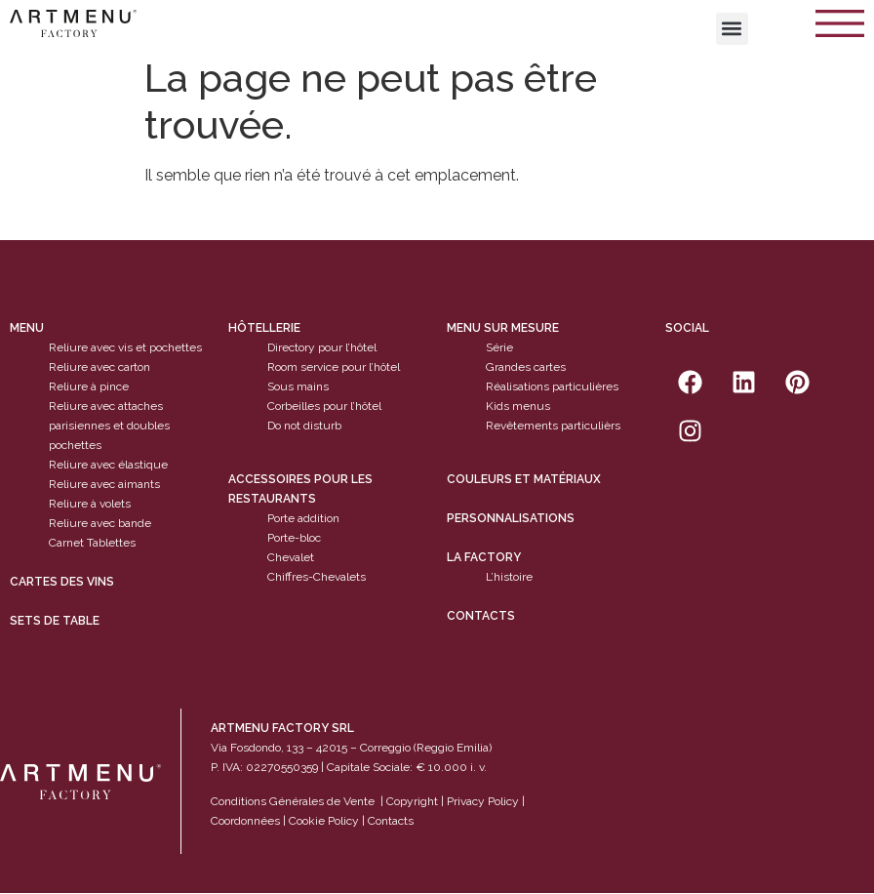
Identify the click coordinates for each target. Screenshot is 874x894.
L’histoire (509, 577)
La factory (484, 557)
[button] (732, 29)
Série (499, 348)
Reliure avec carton (99, 368)
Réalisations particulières (552, 387)
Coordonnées (245, 821)
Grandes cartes (526, 368)
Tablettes (111, 543)
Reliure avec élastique (108, 465)
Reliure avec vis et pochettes (125, 348)
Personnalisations (511, 518)
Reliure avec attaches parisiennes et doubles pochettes (109, 426)
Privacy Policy (483, 801)
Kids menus (518, 407)
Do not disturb (304, 426)
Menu (27, 329)
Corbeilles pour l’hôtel (324, 407)
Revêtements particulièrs (553, 426)
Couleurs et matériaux (524, 479)
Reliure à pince (89, 387)
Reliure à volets (90, 504)
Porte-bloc (294, 538)
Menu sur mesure (503, 329)
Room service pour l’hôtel (333, 368)
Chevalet (290, 557)
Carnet (66, 543)
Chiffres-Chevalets (316, 577)
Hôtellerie (264, 329)
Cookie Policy (324, 821)
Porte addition (303, 518)
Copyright (412, 801)
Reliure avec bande (100, 524)
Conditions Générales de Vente (293, 801)
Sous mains (298, 387)
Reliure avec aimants (104, 485)
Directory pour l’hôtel (322, 348)
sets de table (54, 622)
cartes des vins (62, 582)
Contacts (481, 616)
